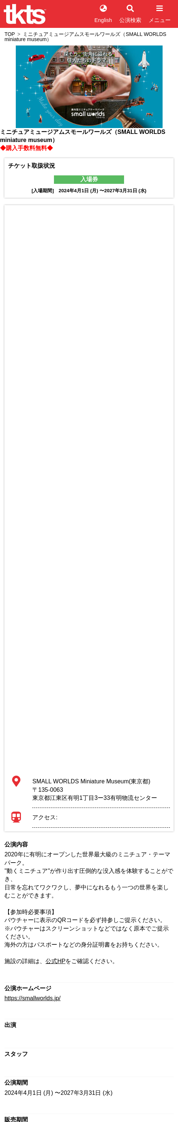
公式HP (55, 961)
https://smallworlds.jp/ (32, 998)
